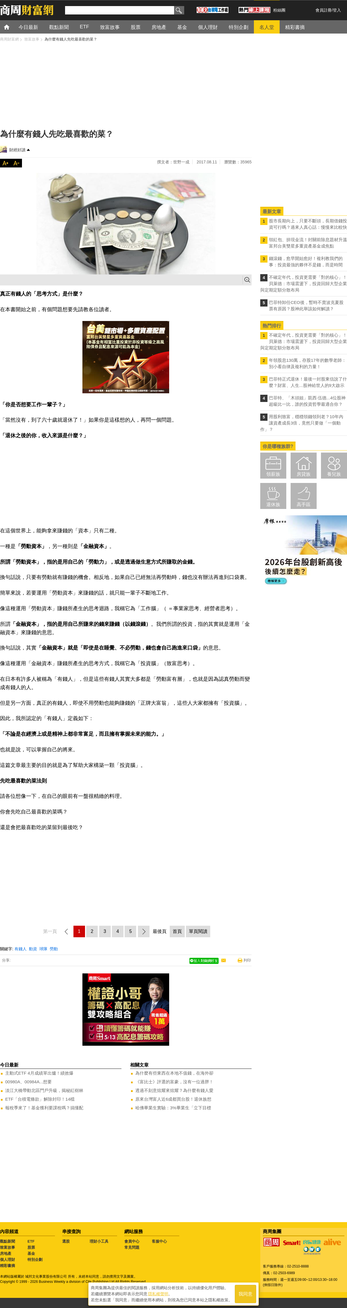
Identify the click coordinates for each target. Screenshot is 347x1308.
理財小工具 (99, 1241)
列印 (247, 960)
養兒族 (334, 474)
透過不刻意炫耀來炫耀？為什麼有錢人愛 (174, 1090)
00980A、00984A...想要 (28, 1081)
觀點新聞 (7, 1241)
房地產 (5, 1253)
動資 (33, 949)
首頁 (12, 26)
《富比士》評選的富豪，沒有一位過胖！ (174, 1081)
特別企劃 (35, 1259)
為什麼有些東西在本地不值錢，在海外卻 (174, 1073)
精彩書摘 (7, 1265)
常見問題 (131, 1247)
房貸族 (304, 474)
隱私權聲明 (158, 1294)
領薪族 (273, 474)
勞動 (54, 949)
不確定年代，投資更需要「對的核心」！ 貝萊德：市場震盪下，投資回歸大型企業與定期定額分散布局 (303, 283)
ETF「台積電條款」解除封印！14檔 (40, 1099)
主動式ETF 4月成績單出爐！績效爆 (39, 1073)
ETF (31, 1241)
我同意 (245, 1294)
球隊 (43, 949)
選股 (66, 1241)
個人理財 (7, 1259)
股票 (31, 1247)
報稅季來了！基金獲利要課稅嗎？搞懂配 (44, 1107)
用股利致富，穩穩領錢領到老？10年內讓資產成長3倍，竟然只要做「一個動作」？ (301, 423)
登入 (337, 10)
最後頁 (160, 931)
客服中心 (159, 1241)
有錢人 (20, 949)
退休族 (273, 504)
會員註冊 (323, 10)
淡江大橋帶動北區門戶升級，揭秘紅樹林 (44, 1090)
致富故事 (7, 1247)
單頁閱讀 (198, 931)
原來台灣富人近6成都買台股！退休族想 (173, 1099)
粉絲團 (279, 10)
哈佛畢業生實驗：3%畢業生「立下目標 (173, 1107)
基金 (31, 1253)
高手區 (304, 504)
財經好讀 (17, 149)
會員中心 (131, 1241)
